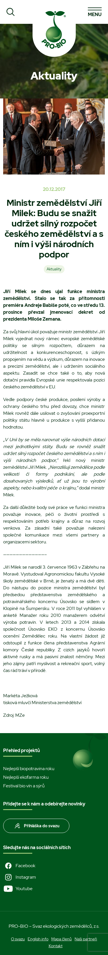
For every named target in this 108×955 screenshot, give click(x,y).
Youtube (18, 889)
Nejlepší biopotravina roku (28, 769)
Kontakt (55, 945)
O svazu (18, 939)
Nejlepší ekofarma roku (26, 777)
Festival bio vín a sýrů (24, 786)
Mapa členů (61, 939)
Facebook (19, 866)
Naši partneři (86, 939)
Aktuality (54, 269)
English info (38, 939)
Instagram (19, 877)
